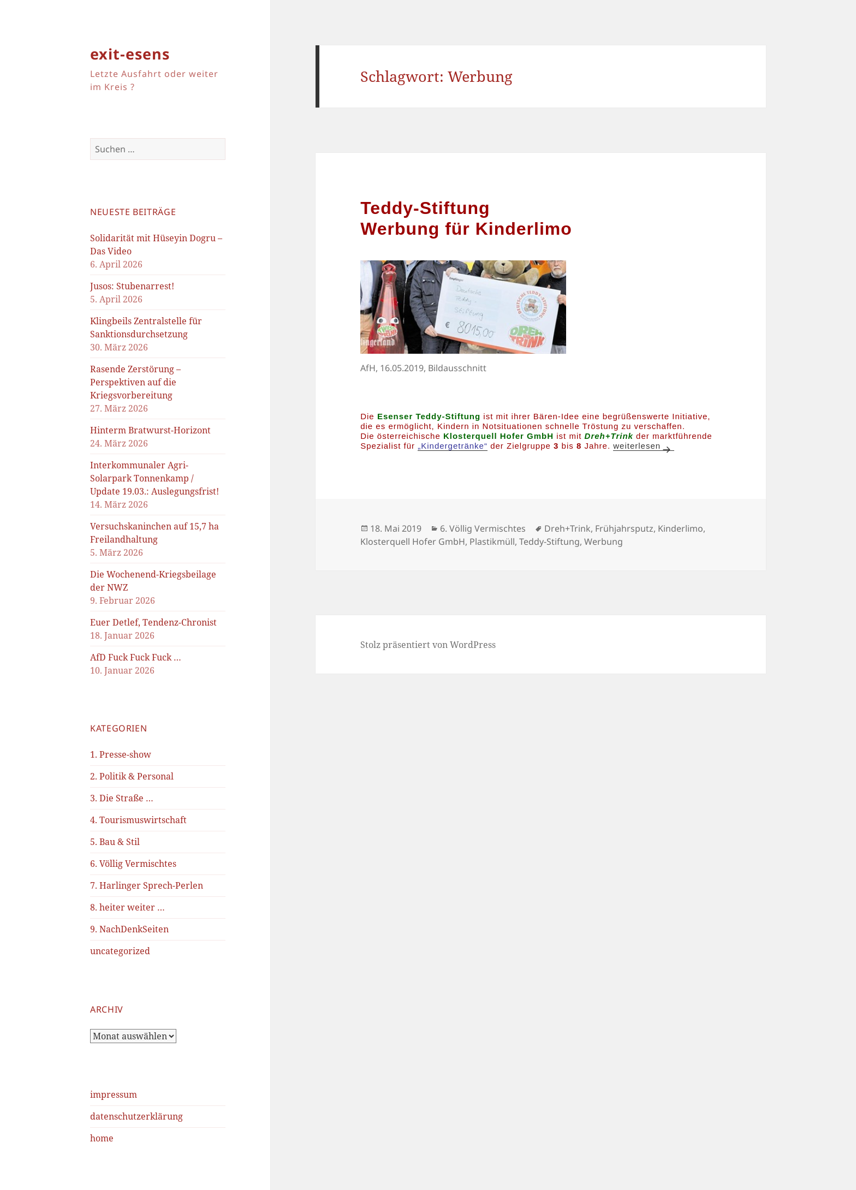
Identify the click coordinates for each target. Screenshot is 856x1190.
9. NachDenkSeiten (129, 929)
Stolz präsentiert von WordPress (428, 645)
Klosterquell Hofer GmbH (412, 542)
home (102, 1138)
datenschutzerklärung (136, 1116)
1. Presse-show (120, 754)
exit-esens (130, 54)
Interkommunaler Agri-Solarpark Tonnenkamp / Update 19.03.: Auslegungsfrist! (154, 478)
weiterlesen (643, 445)
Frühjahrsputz (624, 528)
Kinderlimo (680, 528)
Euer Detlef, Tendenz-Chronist (153, 622)
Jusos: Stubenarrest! (132, 286)
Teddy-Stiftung (549, 542)
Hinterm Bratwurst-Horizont (150, 430)
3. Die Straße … (121, 798)
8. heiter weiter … (127, 907)
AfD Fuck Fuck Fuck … (135, 657)
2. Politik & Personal (132, 776)
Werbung (603, 542)
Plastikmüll (492, 542)
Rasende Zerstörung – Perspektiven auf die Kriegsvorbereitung (135, 382)
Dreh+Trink (567, 528)
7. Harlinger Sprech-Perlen (146, 885)
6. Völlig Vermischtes (133, 864)
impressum (113, 1094)
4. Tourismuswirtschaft (138, 820)
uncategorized (120, 951)
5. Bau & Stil (115, 842)
